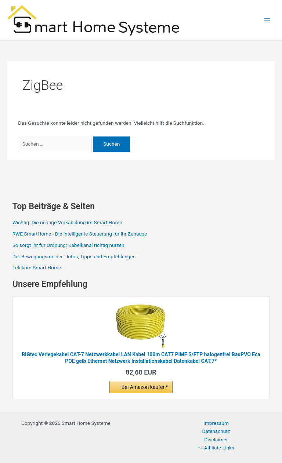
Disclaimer (216, 439)
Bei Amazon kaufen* (145, 387)
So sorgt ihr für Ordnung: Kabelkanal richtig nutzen (68, 245)
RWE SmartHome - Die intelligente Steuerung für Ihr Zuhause (79, 234)
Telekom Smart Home (36, 267)
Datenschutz (216, 431)
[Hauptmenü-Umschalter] (267, 20)
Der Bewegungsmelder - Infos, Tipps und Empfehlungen (74, 256)
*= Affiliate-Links (216, 448)
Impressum (216, 423)
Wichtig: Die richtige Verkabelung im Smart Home (67, 222)
